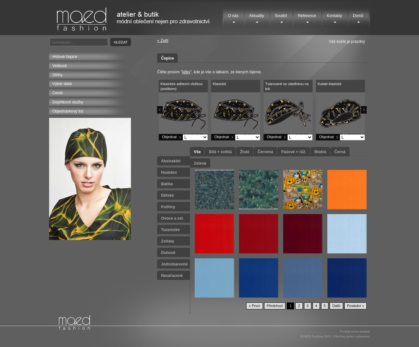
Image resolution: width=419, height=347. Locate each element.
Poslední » (355, 306)
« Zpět (162, 40)
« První (254, 306)
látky (186, 72)
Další (336, 306)
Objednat (169, 137)
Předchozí (275, 306)
